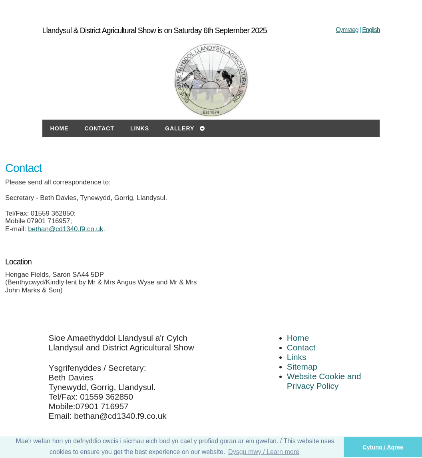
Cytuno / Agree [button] (382, 447)
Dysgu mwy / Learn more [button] (263, 451)
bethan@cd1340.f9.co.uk (65, 229)
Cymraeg (347, 29)
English (371, 29)
